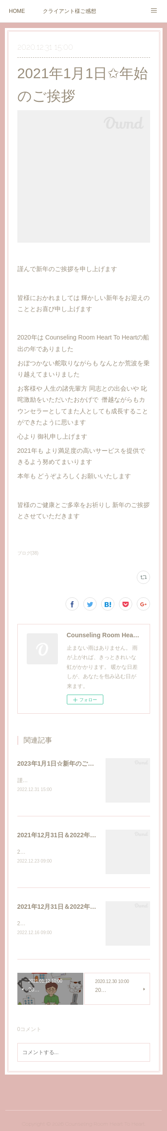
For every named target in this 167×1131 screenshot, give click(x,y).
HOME (17, 11)
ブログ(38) (28, 553)
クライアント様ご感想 (69, 11)
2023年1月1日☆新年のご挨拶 (59, 763)
